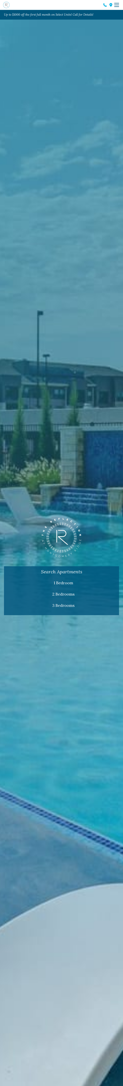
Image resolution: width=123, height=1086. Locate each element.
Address (110, 5)
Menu (116, 5)
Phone (105, 5)
